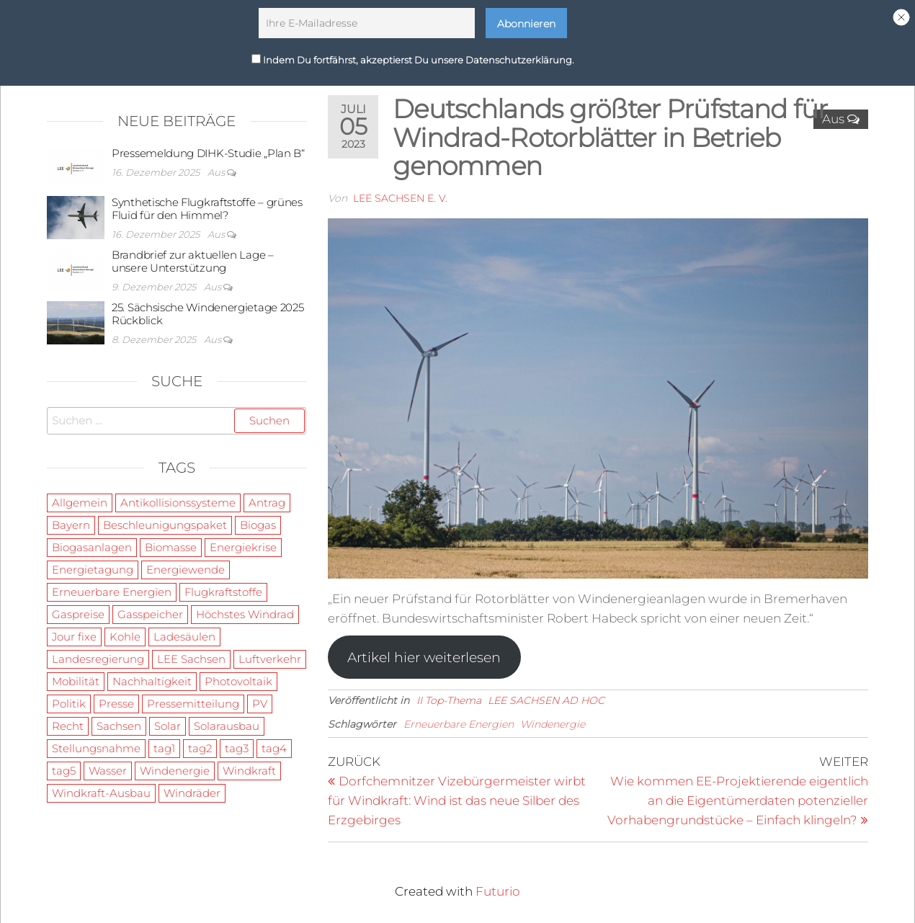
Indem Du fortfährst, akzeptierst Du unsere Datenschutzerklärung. (412, 55)
